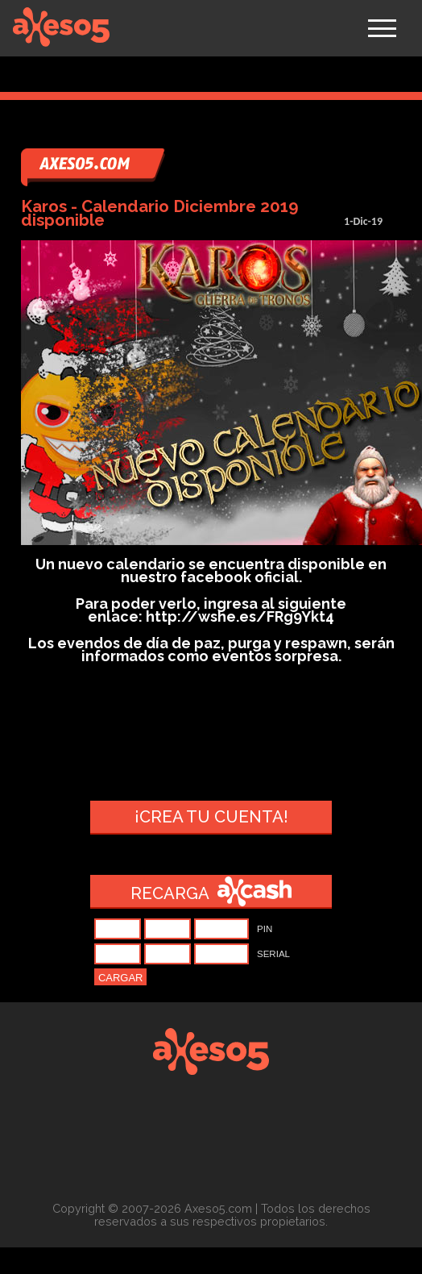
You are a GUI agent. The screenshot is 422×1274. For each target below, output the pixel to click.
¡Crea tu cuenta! (211, 816)
